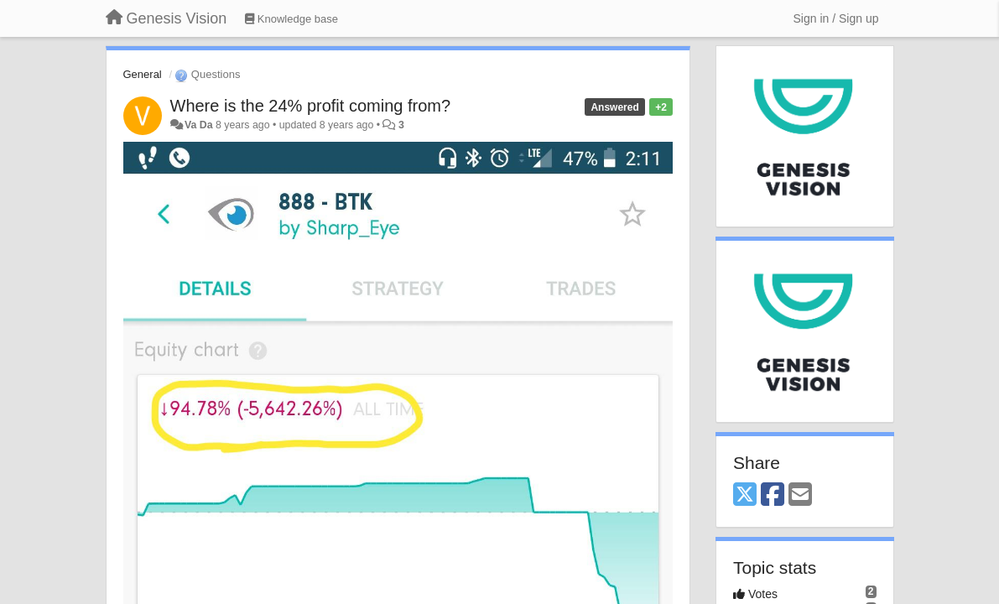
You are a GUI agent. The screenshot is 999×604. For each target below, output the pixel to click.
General (142, 74)
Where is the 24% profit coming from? (310, 105)
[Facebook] (772, 495)
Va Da (199, 125)
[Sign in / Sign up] (836, 18)
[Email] (800, 495)
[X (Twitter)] (745, 495)
